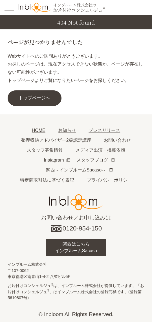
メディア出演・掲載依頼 (100, 150)
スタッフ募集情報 (45, 150)
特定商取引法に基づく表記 (47, 180)
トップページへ (34, 97)
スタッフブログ (92, 160)
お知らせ (67, 130)
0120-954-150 (82, 228)
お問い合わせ (117, 140)
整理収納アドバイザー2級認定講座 (56, 140)
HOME (38, 130)
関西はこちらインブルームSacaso (76, 247)
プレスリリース (104, 130)
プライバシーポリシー (109, 180)
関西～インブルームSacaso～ (76, 169)
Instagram (54, 160)
